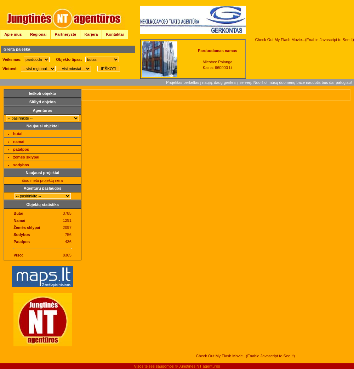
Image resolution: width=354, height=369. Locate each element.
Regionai (38, 34)
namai (18, 141)
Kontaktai (115, 34)
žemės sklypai (26, 157)
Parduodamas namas (217, 50)
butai (17, 134)
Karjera (91, 34)
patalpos (21, 149)
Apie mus (13, 34)
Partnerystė (65, 34)
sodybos (21, 165)
